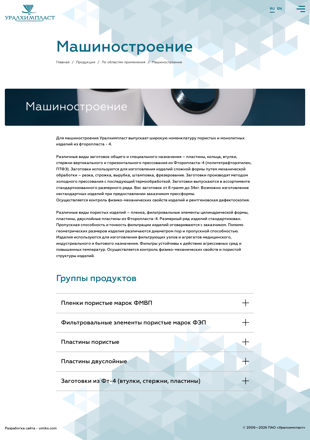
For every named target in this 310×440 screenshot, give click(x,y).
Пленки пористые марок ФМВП (106, 303)
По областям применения (124, 62)
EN (279, 8)
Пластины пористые (90, 342)
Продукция (85, 62)
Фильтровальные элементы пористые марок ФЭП (133, 323)
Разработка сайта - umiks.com (31, 428)
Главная (63, 62)
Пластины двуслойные (94, 361)
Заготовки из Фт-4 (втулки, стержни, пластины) (131, 381)
